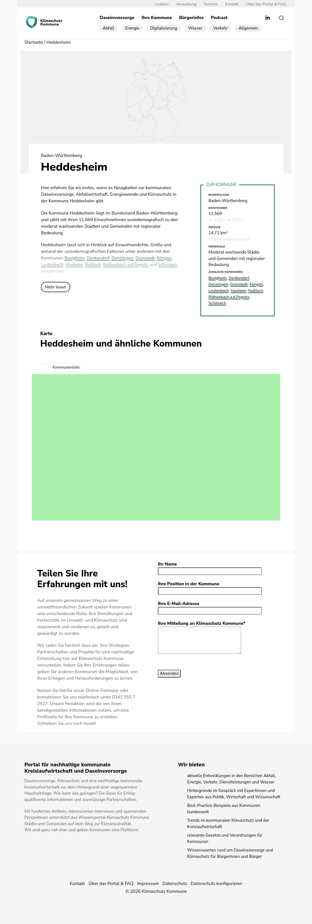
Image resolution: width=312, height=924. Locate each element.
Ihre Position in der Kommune (188, 583)
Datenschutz (174, 883)
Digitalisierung (163, 28)
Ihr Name (167, 564)
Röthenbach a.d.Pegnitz (128, 265)
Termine (209, 4)
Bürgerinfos (191, 18)
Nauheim (75, 265)
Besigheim (75, 258)
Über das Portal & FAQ (264, 4)
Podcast (219, 18)
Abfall (108, 28)
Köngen (166, 258)
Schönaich (170, 265)
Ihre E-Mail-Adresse (178, 603)
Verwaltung (184, 4)
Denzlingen (123, 258)
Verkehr (220, 28)
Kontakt (230, 4)
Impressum (148, 883)
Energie (132, 28)
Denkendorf (98, 258)
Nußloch (94, 265)
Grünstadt (147, 258)
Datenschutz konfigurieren (216, 883)
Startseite (33, 42)
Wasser (195, 28)
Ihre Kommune (157, 18)
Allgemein (248, 28)
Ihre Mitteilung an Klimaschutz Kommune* (201, 623)
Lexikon (160, 4)
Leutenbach (52, 265)
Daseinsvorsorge (117, 18)
